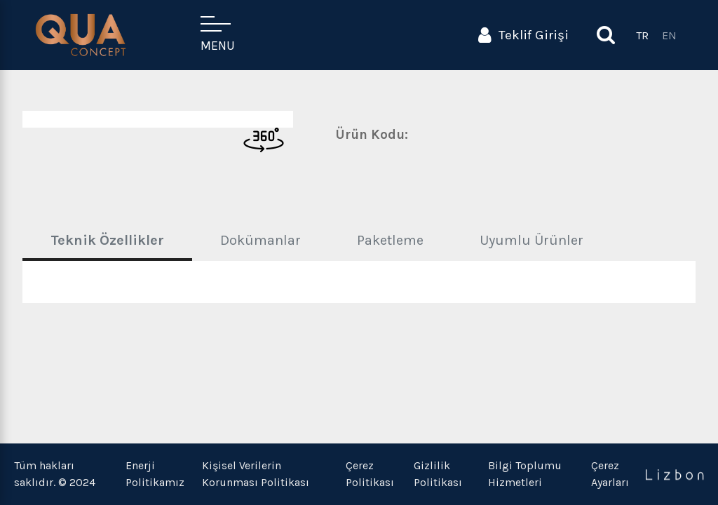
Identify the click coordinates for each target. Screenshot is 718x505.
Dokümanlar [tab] (260, 240)
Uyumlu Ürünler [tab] (531, 240)
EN (669, 35)
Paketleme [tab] (390, 240)
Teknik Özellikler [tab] (107, 240)
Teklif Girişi (523, 35)
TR (642, 35)
